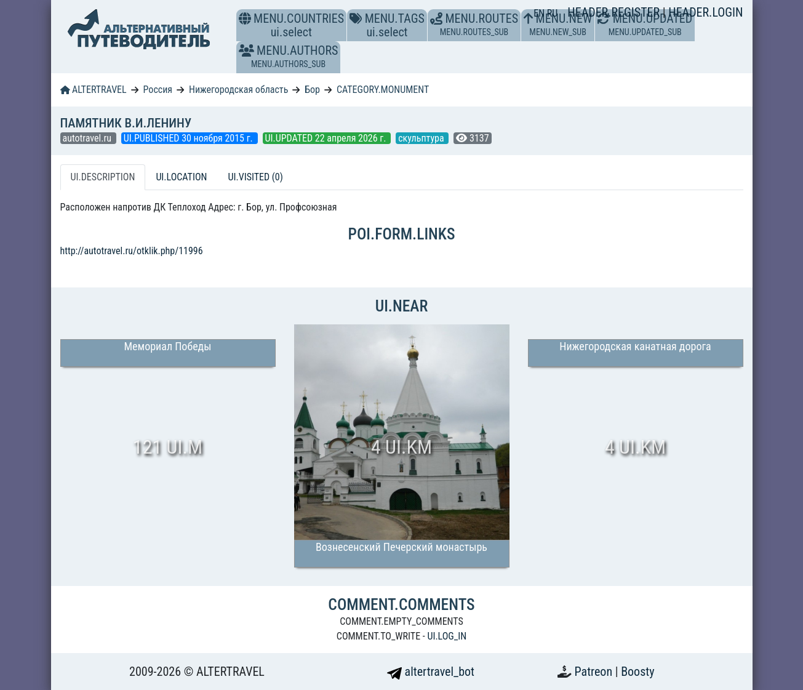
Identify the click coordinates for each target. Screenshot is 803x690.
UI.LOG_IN (446, 636)
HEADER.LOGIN (705, 12)
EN (540, 13)
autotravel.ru (88, 138)
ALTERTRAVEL (93, 89)
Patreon (595, 671)
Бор (312, 89)
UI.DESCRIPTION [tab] (103, 177)
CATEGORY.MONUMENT (383, 89)
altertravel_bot (430, 671)
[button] (246, 50)
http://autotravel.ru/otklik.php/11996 (131, 251)
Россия (157, 89)
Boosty (637, 671)
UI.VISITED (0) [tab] (255, 177)
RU (552, 13)
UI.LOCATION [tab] (181, 177)
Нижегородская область (238, 89)
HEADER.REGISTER (614, 12)
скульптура (422, 138)
